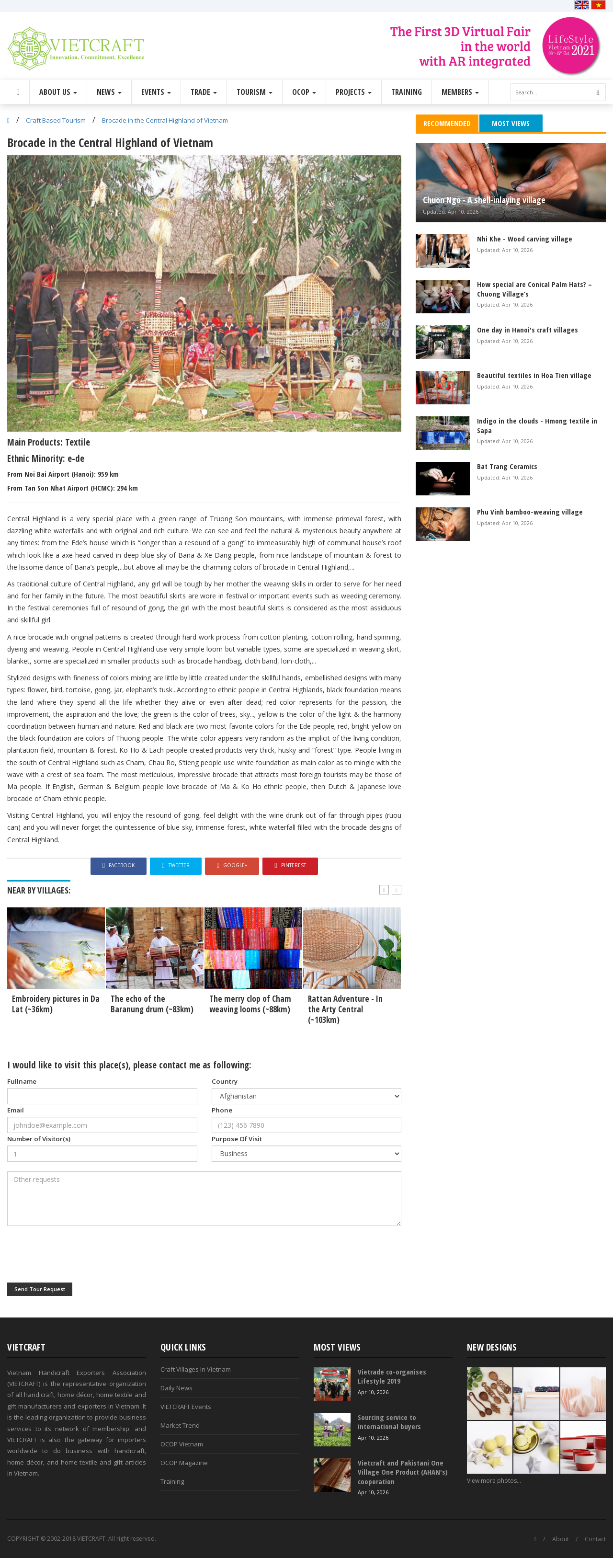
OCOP (304, 92)
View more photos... (494, 1481)
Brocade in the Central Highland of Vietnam (165, 120)
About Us (58, 92)
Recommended (447, 123)
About (560, 1539)
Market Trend (180, 1425)
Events (156, 92)
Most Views (511, 123)
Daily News (176, 1388)
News (109, 92)
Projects (354, 92)
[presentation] (80, 1254)
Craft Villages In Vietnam (195, 1369)
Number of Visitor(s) (38, 1138)
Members (460, 92)
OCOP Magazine (184, 1462)
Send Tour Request (39, 1289)
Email (15, 1110)
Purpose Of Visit (237, 1138)
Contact (595, 1539)
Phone (222, 1110)
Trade (204, 92)
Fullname (21, 1081)
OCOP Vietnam (181, 1444)
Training (406, 92)
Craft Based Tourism (56, 120)
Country (225, 1081)
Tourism (254, 92)
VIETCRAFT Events (185, 1406)
